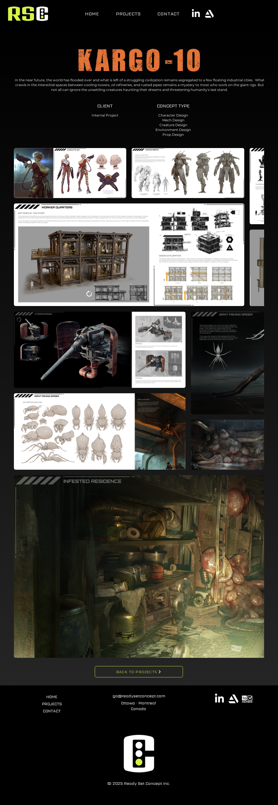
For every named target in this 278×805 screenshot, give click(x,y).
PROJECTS (52, 704)
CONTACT (52, 711)
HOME (51, 697)
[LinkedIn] (196, 14)
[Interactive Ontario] (247, 698)
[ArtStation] (209, 14)
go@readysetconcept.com (139, 696)
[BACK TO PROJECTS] (139, 671)
